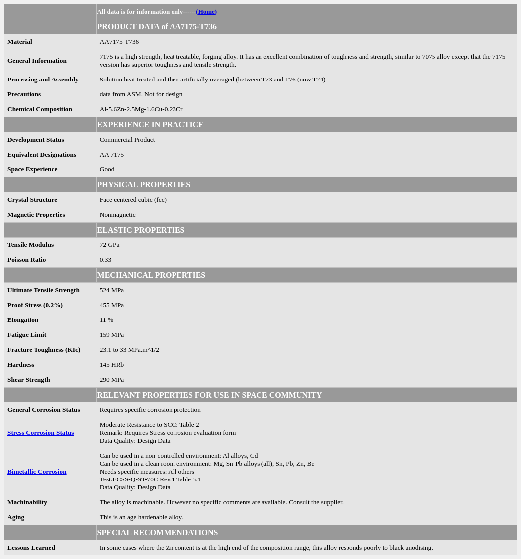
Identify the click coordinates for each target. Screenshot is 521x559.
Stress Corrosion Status (40, 432)
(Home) (206, 11)
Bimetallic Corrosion (37, 471)
